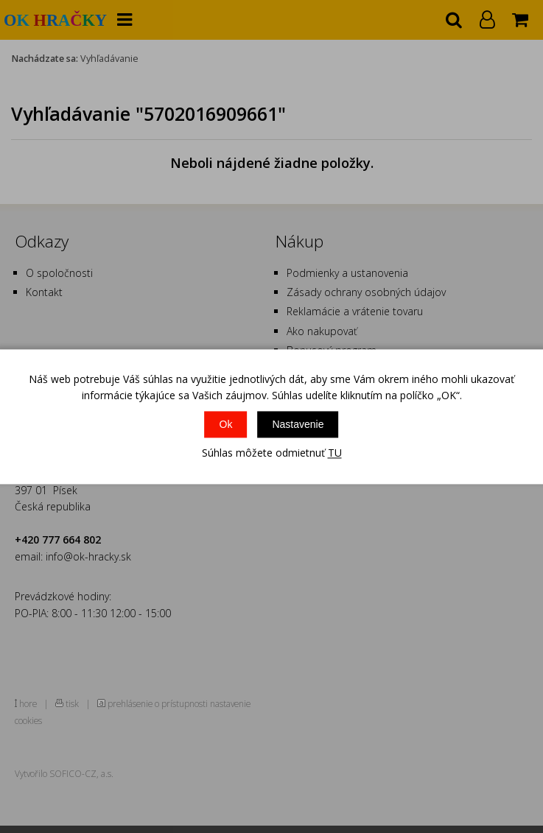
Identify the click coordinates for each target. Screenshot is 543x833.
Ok (226, 425)
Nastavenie (297, 425)
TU (335, 453)
